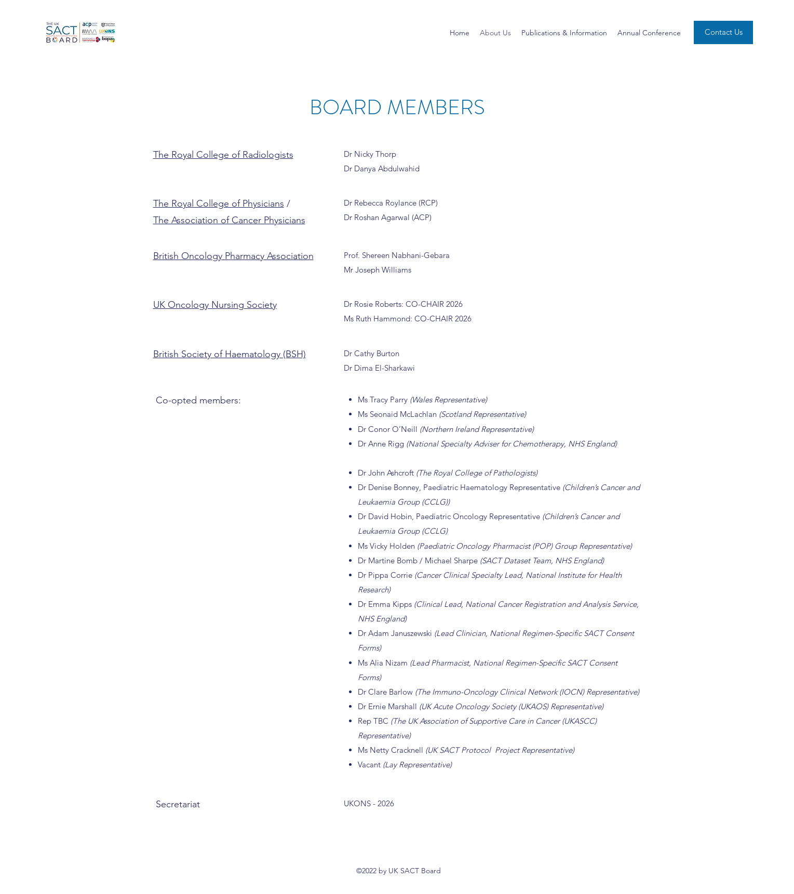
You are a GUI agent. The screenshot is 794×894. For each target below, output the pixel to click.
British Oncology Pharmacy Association (233, 256)
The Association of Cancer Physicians (229, 220)
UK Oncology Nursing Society (215, 304)
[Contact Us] (723, 32)
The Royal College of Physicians (218, 203)
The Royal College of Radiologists (223, 154)
